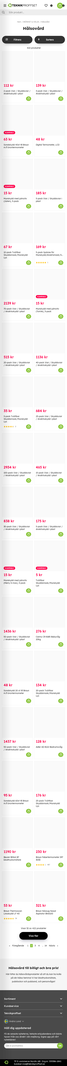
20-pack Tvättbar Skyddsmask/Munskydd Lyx (48, 693)
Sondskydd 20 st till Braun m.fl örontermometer (16, 692)
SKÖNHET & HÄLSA (31, 22)
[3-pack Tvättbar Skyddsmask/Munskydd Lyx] (17, 392)
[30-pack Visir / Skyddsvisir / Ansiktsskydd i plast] (17, 502)
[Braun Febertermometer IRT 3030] (49, 833)
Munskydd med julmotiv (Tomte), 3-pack (47, 310)
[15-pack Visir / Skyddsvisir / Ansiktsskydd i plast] (49, 448)
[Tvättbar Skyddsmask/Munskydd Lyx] (49, 556)
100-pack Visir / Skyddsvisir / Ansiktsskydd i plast (17, 474)
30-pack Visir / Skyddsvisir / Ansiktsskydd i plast (17, 528)
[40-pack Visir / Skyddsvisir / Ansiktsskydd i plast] (49, 338)
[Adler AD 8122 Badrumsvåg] (49, 722)
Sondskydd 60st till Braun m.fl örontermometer (16, 802)
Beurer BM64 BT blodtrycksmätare (12, 858)
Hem (19, 22)
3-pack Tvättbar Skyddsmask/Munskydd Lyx (16, 419)
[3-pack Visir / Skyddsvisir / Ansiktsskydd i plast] (49, 66)
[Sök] (33, 12)
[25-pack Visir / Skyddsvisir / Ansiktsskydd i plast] (49, 392)
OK (60, 1045)
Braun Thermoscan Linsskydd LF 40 (13, 912)
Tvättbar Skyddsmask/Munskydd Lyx (48, 583)
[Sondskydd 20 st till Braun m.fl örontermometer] (17, 666)
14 (46, 945)
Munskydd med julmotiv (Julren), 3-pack (15, 200)
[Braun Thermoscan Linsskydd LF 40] (17, 886)
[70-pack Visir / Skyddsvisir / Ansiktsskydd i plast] (17, 284)
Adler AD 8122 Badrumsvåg (49, 747)
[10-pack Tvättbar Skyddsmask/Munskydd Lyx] (17, 228)
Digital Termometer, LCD (47, 144)
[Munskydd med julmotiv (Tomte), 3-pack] (49, 284)
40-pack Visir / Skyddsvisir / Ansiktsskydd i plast (49, 364)
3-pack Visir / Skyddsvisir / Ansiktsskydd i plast (49, 92)
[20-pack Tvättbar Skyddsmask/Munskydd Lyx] (49, 666)
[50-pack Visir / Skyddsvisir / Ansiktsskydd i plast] (17, 612)
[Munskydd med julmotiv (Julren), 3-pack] (17, 174)
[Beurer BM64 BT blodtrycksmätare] (17, 833)
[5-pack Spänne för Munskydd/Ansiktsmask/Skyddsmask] (49, 228)
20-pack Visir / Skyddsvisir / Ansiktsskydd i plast (17, 364)
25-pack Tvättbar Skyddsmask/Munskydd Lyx (48, 803)
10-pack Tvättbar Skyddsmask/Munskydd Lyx (16, 255)
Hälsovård (45, 22)
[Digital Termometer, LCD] (49, 120)
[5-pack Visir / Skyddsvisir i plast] (49, 174)
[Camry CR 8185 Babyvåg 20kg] (49, 612)
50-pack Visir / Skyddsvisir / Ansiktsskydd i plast (17, 638)
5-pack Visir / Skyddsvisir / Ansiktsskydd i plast (49, 528)
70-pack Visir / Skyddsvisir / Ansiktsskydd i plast (17, 310)
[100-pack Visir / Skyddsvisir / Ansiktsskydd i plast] (17, 448)
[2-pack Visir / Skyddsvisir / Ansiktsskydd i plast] (17, 66)
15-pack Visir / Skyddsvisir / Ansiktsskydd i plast (49, 474)
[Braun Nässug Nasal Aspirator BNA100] (49, 886)
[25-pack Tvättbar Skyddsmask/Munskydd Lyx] (49, 776)
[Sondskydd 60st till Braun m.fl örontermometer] (17, 776)
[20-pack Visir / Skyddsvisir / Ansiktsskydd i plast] (17, 338)
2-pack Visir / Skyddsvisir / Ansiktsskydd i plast (17, 92)
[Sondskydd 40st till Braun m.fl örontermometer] (17, 120)
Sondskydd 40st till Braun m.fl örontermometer (16, 146)
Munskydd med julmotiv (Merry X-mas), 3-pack (15, 581)
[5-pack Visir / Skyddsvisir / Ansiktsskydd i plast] (49, 502)
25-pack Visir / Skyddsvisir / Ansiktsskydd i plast (49, 417)
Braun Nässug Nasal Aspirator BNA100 (46, 912)
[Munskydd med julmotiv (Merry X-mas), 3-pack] (17, 556)
